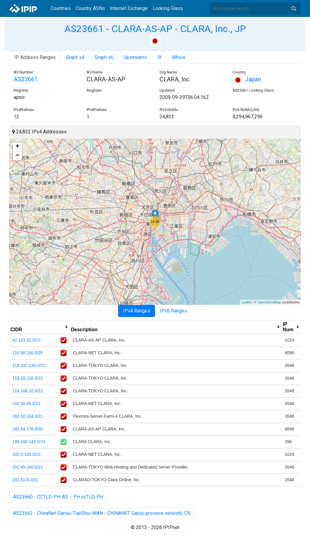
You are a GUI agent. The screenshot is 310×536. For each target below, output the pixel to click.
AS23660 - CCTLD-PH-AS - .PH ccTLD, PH (58, 497)
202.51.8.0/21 (25, 479)
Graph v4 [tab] (75, 57)
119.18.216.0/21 (27, 378)
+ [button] (17, 146)
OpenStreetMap (269, 302)
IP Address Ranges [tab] (35, 57)
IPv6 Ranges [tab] (173, 311)
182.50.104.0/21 (27, 416)
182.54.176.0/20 (27, 429)
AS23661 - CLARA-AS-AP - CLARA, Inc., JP (155, 28)
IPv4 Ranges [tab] (136, 311)
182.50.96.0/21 (26, 403)
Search (293, 8)
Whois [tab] (178, 57)
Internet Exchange (129, 8)
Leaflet (247, 302)
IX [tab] (159, 57)
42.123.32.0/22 (26, 340)
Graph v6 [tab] (104, 57)
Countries (61, 8)
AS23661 (26, 79)
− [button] (17, 155)
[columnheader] (39, 327)
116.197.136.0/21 (28, 365)
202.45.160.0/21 (27, 467)
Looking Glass (168, 8)
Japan (246, 79)
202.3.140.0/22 (26, 454)
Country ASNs (90, 8)
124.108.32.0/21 (27, 390)
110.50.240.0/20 (27, 352)
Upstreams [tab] (135, 57)
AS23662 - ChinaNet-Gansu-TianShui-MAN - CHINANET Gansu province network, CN (101, 513)
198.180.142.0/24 (28, 441)
